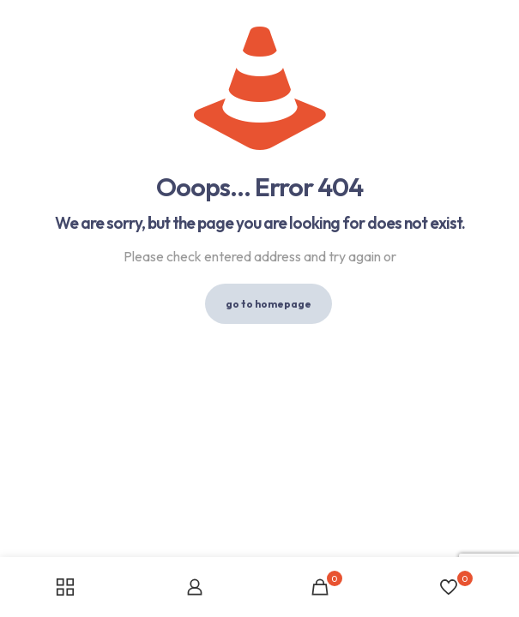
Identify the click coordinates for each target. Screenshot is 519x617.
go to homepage (268, 303)
